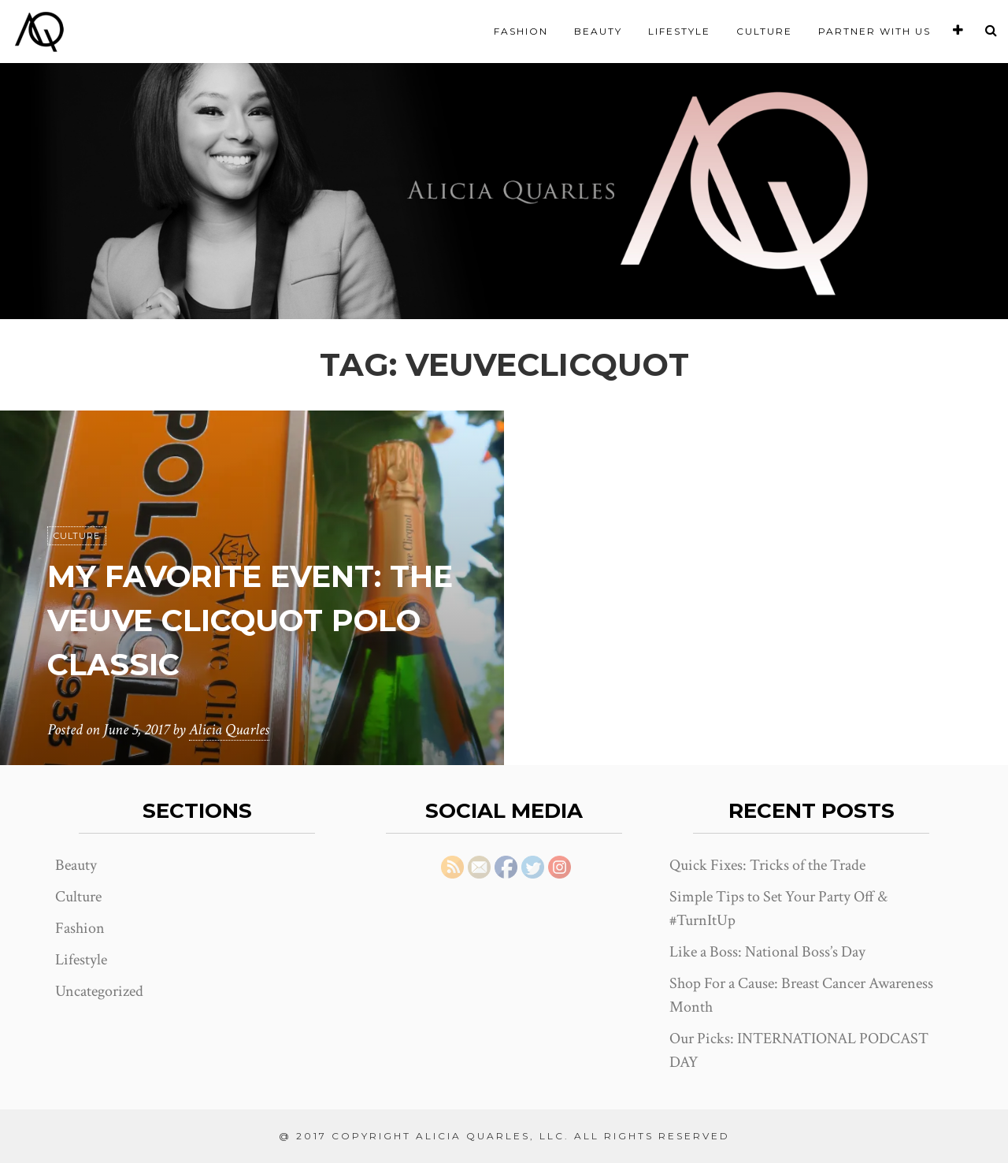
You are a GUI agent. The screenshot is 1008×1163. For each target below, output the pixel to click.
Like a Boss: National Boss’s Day (767, 952)
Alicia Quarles (229, 729)
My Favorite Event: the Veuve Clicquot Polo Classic (230, 619)
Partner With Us (874, 31)
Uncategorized (99, 991)
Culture (764, 31)
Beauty (598, 31)
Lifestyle (679, 31)
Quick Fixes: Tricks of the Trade (767, 865)
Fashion (521, 31)
